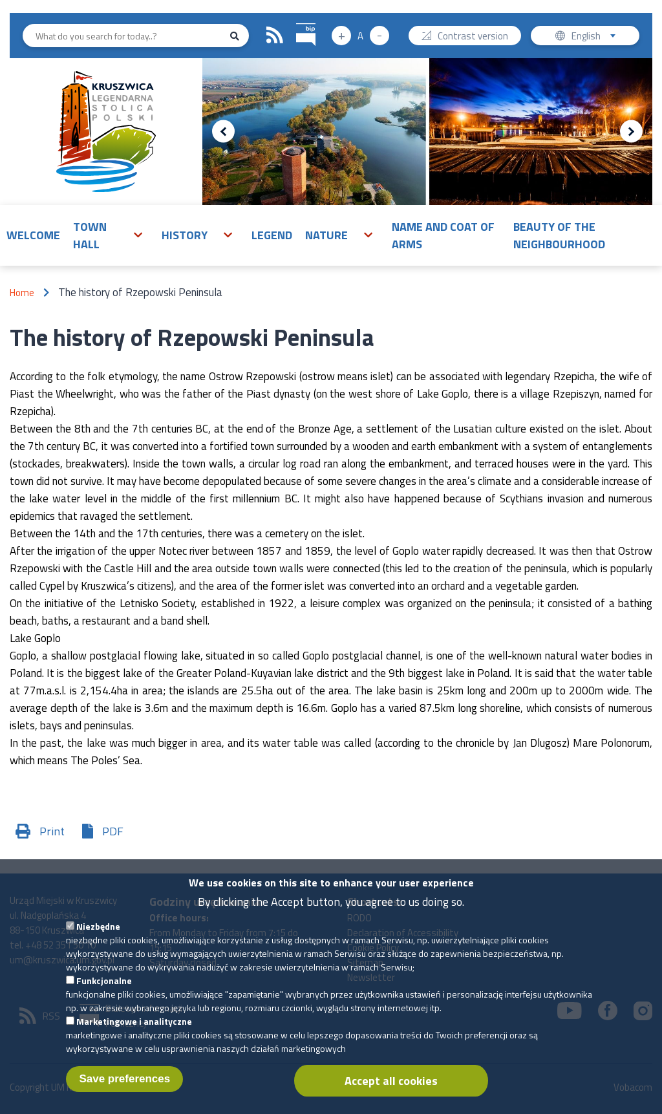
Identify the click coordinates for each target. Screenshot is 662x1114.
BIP (296, 21)
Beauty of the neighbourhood (559, 235)
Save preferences (124, 1086)
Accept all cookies (391, 1088)
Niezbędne (98, 933)
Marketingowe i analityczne (134, 1028)
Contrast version (473, 37)
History (185, 235)
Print (52, 831)
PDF (112, 831)
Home (22, 292)
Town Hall (90, 235)
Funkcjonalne (104, 987)
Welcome (33, 235)
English (597, 37)
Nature (326, 235)
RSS (274, 36)
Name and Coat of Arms (443, 235)
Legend (271, 235)
